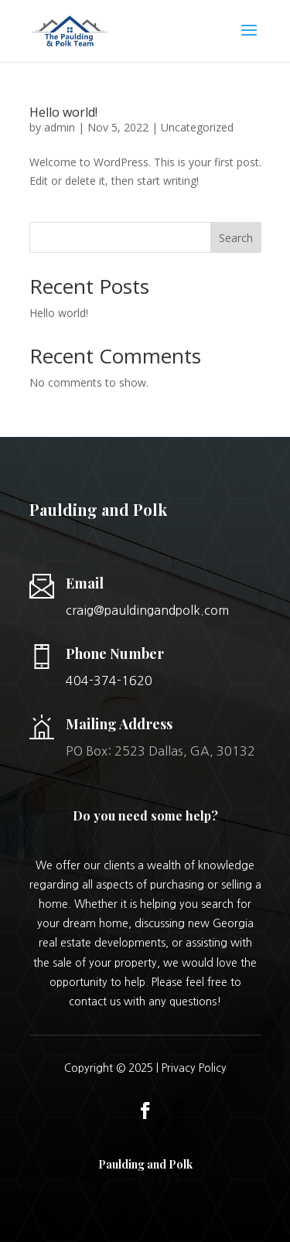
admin (59, 127)
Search (236, 237)
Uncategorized (197, 127)
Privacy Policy (194, 1068)
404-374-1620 (109, 680)
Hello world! (63, 112)
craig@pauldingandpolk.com (147, 610)
